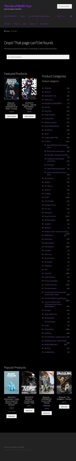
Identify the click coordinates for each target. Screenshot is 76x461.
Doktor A (48, 190)
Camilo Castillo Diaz (51, 138)
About (32, 24)
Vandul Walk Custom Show (56, 169)
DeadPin (47, 182)
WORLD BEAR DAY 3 (10, 16)
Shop (15, 24)
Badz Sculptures (50, 115)
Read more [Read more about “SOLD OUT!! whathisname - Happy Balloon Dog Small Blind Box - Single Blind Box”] (11, 416)
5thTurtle (48, 92)
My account (44, 24)
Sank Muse (50, 165)
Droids (47, 197)
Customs (48, 141)
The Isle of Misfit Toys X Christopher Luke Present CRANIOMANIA (53, 304)
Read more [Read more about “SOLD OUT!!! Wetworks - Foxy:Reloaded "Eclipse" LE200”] (29, 410)
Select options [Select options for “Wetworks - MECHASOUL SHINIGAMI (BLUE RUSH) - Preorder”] (11, 116)
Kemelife (48, 228)
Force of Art (48, 213)
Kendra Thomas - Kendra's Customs (56, 232)
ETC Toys (48, 209)
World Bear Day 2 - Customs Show (56, 341)
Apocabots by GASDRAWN (53, 103)
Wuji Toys (48, 348)
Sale (46, 269)
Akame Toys (49, 100)
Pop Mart (48, 250)
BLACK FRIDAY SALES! (52, 126)
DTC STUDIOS (49, 201)
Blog (25, 24)
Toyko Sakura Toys (51, 314)
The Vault (7, 24)
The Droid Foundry (51, 285)
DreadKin (48, 193)
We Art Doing (49, 329)
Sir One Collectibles (51, 281)
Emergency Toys (50, 205)
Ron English (49, 262)
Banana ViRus (49, 119)
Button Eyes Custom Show (56, 151)
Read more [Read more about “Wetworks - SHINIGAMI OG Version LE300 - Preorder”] (46, 413)
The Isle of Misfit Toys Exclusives (39, 16)
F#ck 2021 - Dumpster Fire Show (57, 155)
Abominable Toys (50, 96)
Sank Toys (48, 273)
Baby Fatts (48, 111)
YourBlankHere (50, 352)
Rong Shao (48, 266)
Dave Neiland (49, 178)
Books (47, 134)
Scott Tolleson (50, 277)
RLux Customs (49, 258)
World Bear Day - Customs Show (55, 337)
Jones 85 (47, 224)
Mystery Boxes (49, 243)
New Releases (49, 247)
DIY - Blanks (48, 186)
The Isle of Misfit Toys (17, 6)
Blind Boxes (48, 130)
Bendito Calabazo (50, 122)
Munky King (48, 239)
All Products (51, 322)
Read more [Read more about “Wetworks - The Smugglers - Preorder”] (64, 407)
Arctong (47, 107)
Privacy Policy (8, 450)
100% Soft (48, 88)
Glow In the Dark (50, 216)
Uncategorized (49, 318)
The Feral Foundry (51, 288)
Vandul (47, 325)
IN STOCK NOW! (50, 220)
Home (23, 16)
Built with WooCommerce (23, 450)
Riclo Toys (48, 254)
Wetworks (48, 333)
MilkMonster (49, 235)
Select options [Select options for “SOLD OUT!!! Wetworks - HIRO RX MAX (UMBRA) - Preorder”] (29, 116)
